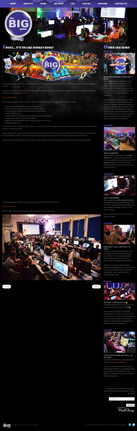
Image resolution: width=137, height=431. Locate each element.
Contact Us (121, 3)
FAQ (73, 3)
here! (58, 202)
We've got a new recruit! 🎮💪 (116, 302)
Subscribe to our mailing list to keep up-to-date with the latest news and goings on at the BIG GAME (119, 391)
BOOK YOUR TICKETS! (9, 97)
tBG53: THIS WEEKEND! (112, 198)
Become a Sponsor (120, 425)
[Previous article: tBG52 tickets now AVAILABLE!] (6, 286)
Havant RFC (23, 93)
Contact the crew (106, 425)
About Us (28, 3)
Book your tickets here (118, 362)
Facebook (129, 424)
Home (13, 3)
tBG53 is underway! (111, 153)
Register (95, 425)
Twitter (133, 424)
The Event (58, 3)
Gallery (86, 3)
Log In (88, 425)
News (43, 3)
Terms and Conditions (32, 425)
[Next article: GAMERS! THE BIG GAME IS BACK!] (96, 286)
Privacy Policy (21, 425)
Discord (102, 3)
